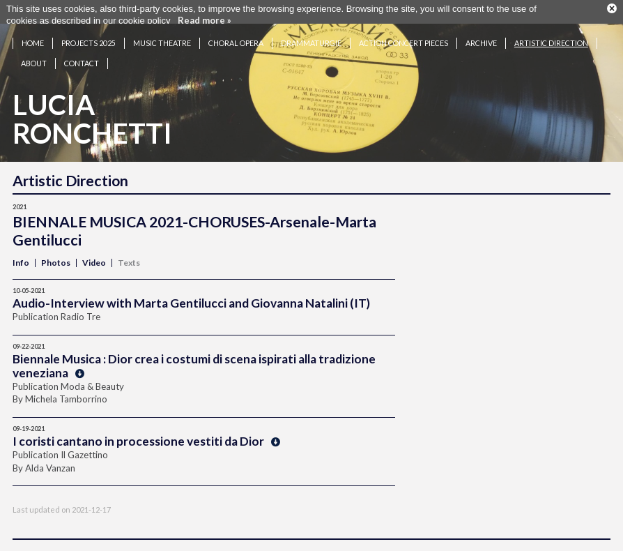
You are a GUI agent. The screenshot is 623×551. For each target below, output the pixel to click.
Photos (55, 255)
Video (94, 255)
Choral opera (235, 35)
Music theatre (162, 35)
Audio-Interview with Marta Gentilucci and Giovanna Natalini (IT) (191, 296)
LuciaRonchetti (92, 112)
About (34, 56)
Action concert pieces (403, 35)
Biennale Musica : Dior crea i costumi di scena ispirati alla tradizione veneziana (194, 359)
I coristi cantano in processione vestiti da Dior (146, 434)
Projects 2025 (88, 35)
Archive (481, 35)
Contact (81, 56)
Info (21, 255)
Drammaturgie (311, 35)
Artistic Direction (551, 35)
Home (33, 35)
